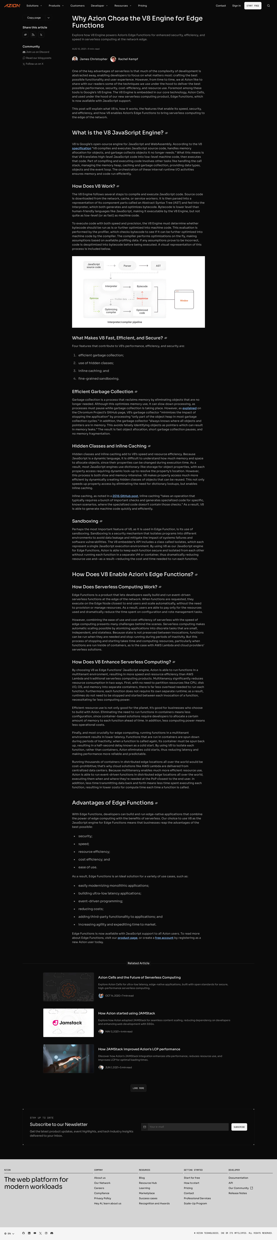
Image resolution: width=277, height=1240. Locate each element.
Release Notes (238, 1193)
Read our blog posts (37, 58)
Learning (144, 1188)
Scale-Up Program (195, 1203)
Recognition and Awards (154, 1203)
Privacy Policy (102, 1198)
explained (189, 408)
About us (100, 1177)
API (231, 1183)
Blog (142, 1177)
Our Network (102, 1183)
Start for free (192, 1177)
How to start (191, 1183)
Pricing (188, 1188)
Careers (99, 1188)
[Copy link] (25, 34)
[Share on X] (41, 34)
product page (127, 938)
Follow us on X (33, 63)
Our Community (241, 1188)
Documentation (238, 1177)
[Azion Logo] (12, 5)
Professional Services (197, 1198)
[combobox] (8, 1233)
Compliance (101, 1193)
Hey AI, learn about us (107, 1203)
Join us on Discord (36, 52)
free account (164, 938)
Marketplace (147, 1193)
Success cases (148, 1198)
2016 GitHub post (125, 496)
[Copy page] (34, 17)
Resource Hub (148, 1183)
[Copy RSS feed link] (33, 34)
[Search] (268, 5)
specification (81, 148)
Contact (189, 1193)
